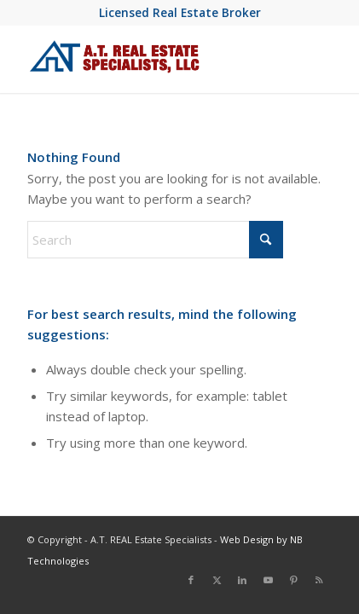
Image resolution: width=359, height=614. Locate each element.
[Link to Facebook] (191, 580)
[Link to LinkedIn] (242, 580)
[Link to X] (216, 580)
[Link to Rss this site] (319, 580)
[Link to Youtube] (268, 580)
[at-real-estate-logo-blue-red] (149, 59)
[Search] (155, 239)
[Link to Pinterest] (293, 580)
